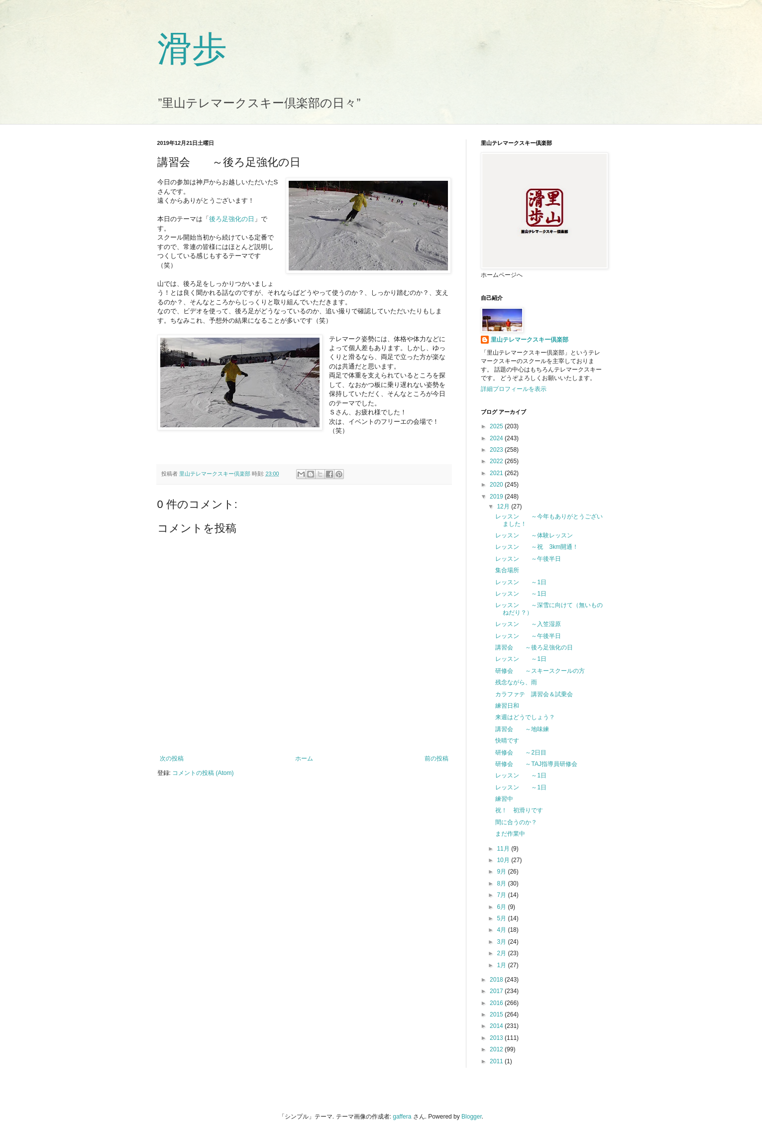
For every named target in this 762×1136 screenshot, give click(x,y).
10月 (504, 860)
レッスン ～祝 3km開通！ (536, 546)
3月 (502, 941)
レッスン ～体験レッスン (534, 535)
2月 (502, 953)
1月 (502, 965)
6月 (502, 906)
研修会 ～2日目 (520, 752)
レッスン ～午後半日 (528, 558)
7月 (502, 894)
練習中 (504, 798)
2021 (497, 473)
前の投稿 (436, 758)
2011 (497, 1061)
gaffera (402, 1116)
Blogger (471, 1116)
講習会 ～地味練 (522, 729)
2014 (497, 1025)
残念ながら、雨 (516, 682)
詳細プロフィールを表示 (513, 388)
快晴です (507, 740)
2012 (497, 1049)
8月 (502, 883)
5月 (502, 918)
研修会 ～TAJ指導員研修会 (536, 763)
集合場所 (507, 570)
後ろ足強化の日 (231, 219)
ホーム (304, 758)
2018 (497, 979)
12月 (504, 506)
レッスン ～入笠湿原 (528, 624)
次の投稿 (172, 758)
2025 (497, 426)
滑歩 (192, 49)
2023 (497, 449)
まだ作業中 (510, 833)
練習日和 (507, 705)
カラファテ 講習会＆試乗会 (534, 694)
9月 (502, 871)
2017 (497, 991)
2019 (497, 496)
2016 (497, 1003)
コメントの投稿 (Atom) (202, 772)
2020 (497, 484)
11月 (504, 848)
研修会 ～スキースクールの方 (540, 670)
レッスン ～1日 (520, 582)
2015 (497, 1014)
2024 (497, 438)
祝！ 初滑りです (519, 810)
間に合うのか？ (516, 822)
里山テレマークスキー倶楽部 (529, 339)
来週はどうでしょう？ (525, 717)
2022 (497, 461)
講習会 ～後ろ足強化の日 (534, 647)
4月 (502, 929)
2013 (497, 1037)
